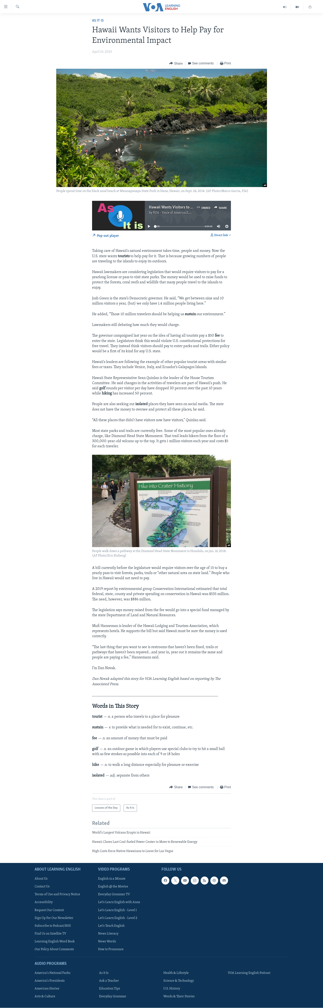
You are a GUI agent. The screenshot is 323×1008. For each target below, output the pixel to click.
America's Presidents (50, 980)
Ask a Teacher (109, 980)
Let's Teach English (111, 925)
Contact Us (42, 886)
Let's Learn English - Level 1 (117, 910)
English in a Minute (111, 878)
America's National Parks (52, 973)
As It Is (98, 21)
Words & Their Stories (179, 996)
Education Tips (109, 988)
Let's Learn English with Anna (119, 902)
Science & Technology (178, 980)
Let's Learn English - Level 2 (117, 918)
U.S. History (171, 988)
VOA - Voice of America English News (179, 212)
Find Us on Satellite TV (50, 933)
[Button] (176, 63)
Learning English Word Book (55, 941)
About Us (41, 878)
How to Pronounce (111, 949)
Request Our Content (49, 910)
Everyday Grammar (112, 996)
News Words (107, 941)
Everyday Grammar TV (114, 894)
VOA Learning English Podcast (249, 973)
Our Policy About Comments (54, 949)
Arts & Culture (45, 996)
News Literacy (108, 933)
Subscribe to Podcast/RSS (53, 925)
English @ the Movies (113, 886)
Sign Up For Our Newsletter (54, 918)
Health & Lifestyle (176, 973)
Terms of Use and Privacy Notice (57, 894)
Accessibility (44, 902)
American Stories (47, 988)
